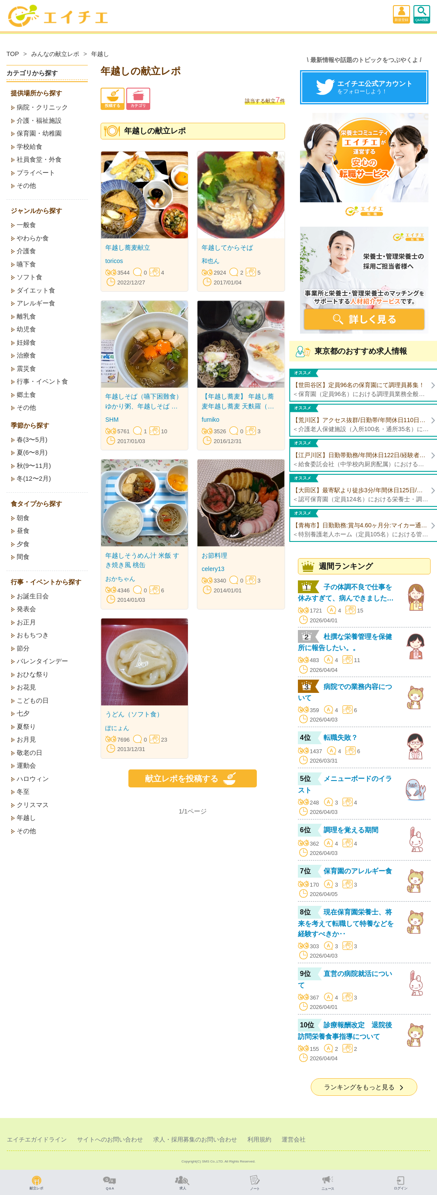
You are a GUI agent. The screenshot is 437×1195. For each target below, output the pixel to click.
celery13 (213, 568)
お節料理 (214, 555)
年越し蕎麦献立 (127, 247)
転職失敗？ (341, 737)
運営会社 (294, 1139)
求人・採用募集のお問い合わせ (195, 1139)
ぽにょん (117, 728)
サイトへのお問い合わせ (110, 1139)
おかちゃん (120, 578)
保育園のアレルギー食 (358, 871)
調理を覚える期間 (351, 830)
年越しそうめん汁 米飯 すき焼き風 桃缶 (142, 560)
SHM (112, 419)
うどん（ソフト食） (134, 714)
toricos (114, 260)
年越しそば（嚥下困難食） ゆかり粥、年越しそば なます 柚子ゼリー (143, 402)
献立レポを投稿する (193, 778)
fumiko (210, 419)
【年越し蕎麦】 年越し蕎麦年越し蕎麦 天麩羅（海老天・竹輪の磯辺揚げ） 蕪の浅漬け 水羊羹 (238, 402)
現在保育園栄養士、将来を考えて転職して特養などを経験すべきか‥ (346, 923)
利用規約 (259, 1139)
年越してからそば (227, 247)
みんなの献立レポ (55, 53)
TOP (12, 53)
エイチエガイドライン (37, 1139)
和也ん (211, 260)
